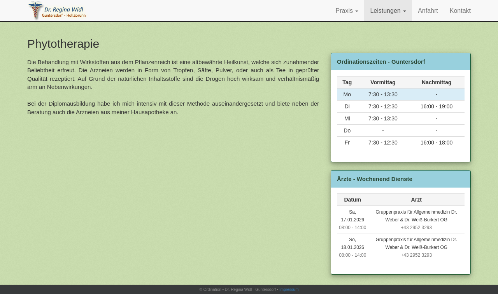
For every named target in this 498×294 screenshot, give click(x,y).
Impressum (288, 289)
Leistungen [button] (388, 10)
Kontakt (460, 10)
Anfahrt (428, 10)
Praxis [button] (347, 10)
